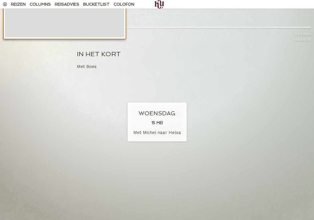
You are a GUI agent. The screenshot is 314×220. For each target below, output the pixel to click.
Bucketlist (96, 4)
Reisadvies (67, 4)
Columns (40, 4)
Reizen (18, 4)
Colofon (124, 4)
